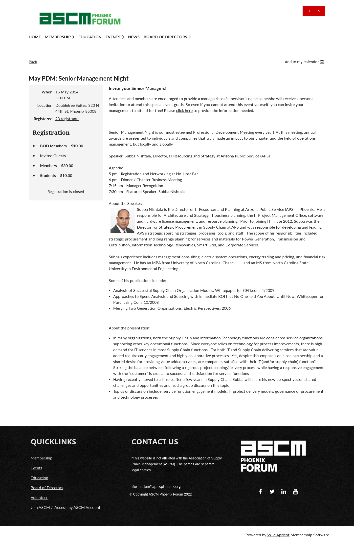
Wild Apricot (278, 534)
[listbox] (305, 62)
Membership (41, 457)
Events (36, 467)
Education (39, 477)
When (47, 91)
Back (33, 61)
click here (184, 110)
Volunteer (39, 497)
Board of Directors (47, 487)
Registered (43, 118)
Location (44, 105)
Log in (314, 10)
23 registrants (67, 118)
